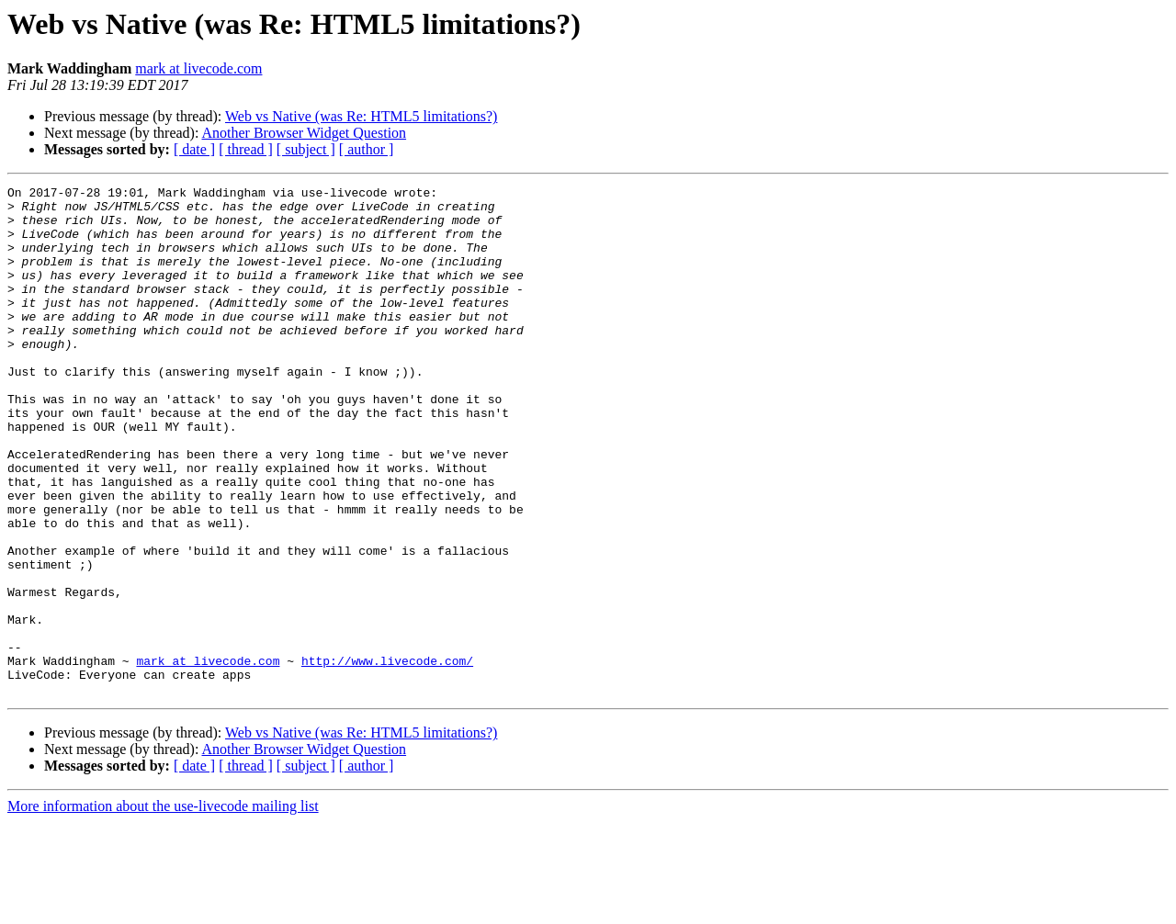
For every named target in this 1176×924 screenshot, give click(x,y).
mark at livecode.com (198, 68)
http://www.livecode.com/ (387, 757)
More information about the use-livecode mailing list (163, 908)
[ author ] (366, 149)
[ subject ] (306, 149)
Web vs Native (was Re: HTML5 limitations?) (361, 116)
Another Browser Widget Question (304, 133)
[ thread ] (246, 149)
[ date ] (194, 149)
